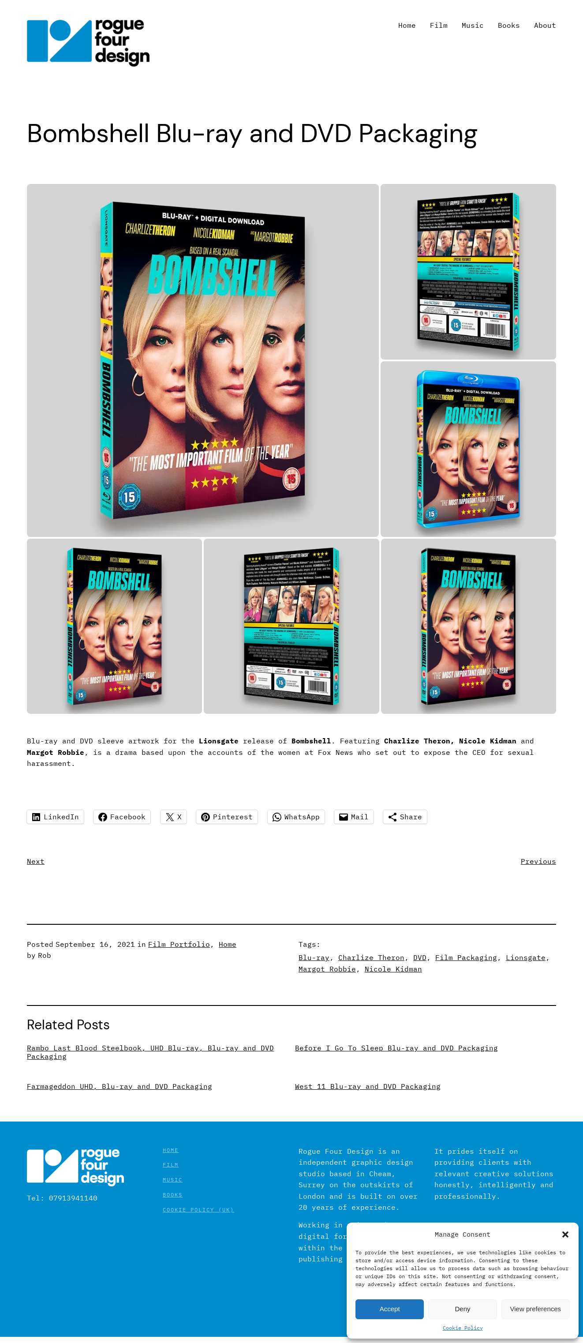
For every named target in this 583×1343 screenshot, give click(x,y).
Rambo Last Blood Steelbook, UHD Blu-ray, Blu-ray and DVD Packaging (150, 1052)
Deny (462, 1309)
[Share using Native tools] (405, 817)
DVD (419, 957)
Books (173, 1194)
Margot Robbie (327, 968)
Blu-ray (314, 957)
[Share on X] (174, 817)
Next (36, 861)
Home (227, 944)
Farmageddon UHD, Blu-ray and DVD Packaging (119, 1086)
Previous (538, 861)
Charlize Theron (371, 957)
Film (171, 1164)
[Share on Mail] (354, 817)
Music (173, 1179)
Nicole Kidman (393, 968)
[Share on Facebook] (121, 817)
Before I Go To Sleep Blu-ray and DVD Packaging (396, 1048)
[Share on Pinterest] (227, 817)
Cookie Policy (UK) (198, 1209)
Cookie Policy (463, 1327)
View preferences (535, 1309)
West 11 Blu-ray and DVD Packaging (368, 1086)
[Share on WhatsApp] (296, 817)
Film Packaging (466, 957)
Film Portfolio (179, 944)
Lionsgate (526, 957)
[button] (565, 1234)
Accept (390, 1309)
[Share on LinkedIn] (55, 817)
